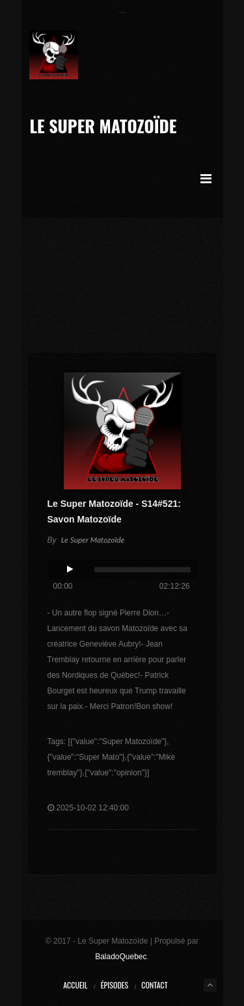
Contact (154, 984)
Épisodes (115, 984)
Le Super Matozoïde (102, 125)
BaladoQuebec (120, 956)
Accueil (75, 984)
